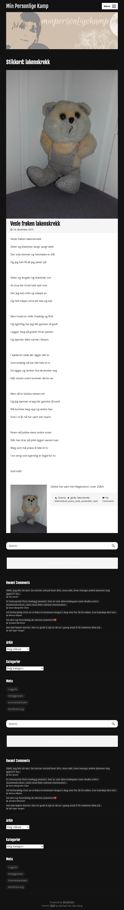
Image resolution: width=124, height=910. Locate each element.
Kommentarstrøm (17, 702)
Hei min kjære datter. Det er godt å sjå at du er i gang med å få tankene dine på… (54, 627)
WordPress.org (16, 709)
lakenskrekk (83, 497)
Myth (52, 905)
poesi (71, 501)
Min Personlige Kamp (27, 6)
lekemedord (61, 501)
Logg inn (12, 689)
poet (77, 501)
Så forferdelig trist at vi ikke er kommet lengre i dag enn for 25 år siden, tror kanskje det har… (61, 612)
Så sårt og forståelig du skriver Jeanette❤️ (31, 619)
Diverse (62, 497)
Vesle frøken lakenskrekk (35, 224)
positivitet (87, 501)
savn (95, 501)
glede (73, 497)
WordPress (68, 902)
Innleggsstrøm (15, 695)
